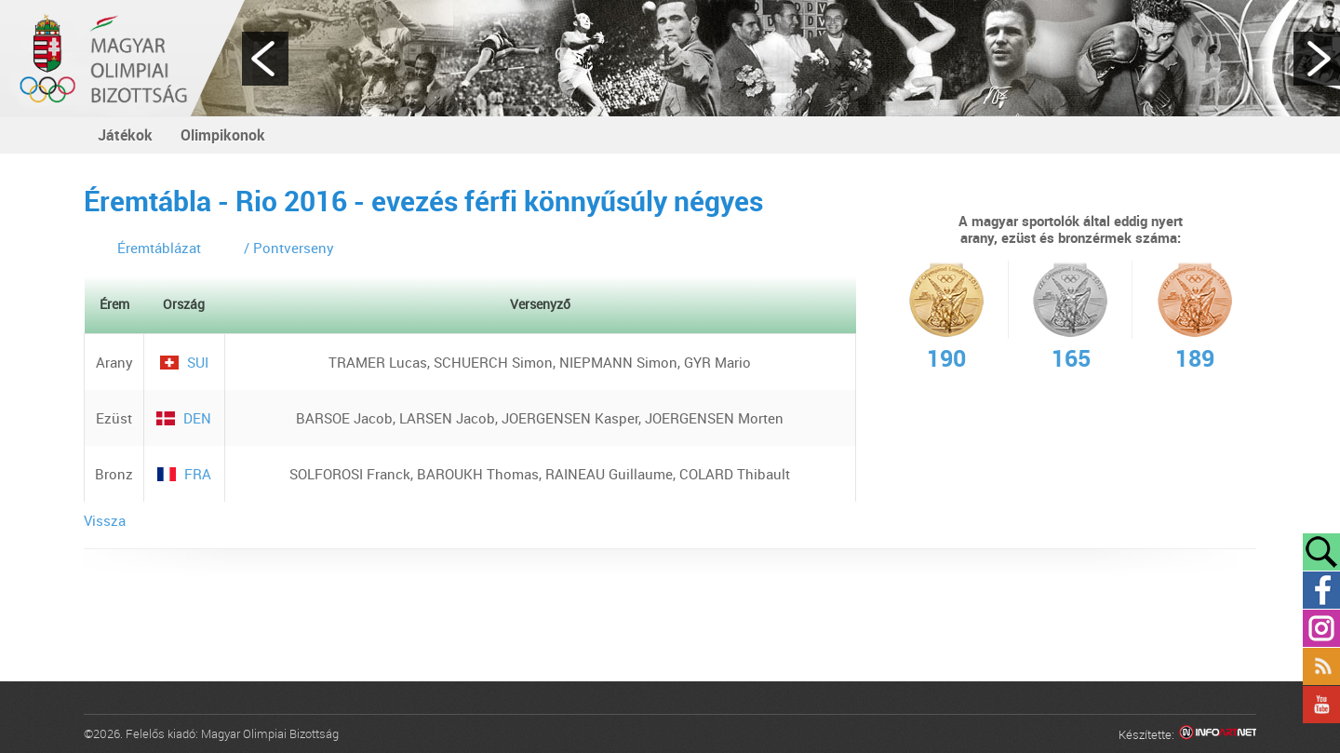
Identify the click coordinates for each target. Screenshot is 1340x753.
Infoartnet (1217, 735)
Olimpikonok (223, 135)
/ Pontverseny (289, 247)
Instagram (1321, 628)
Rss (1321, 666)
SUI (184, 362)
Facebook (1321, 590)
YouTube (1321, 704)
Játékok (125, 135)
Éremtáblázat (159, 247)
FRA (184, 473)
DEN (183, 418)
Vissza (105, 520)
